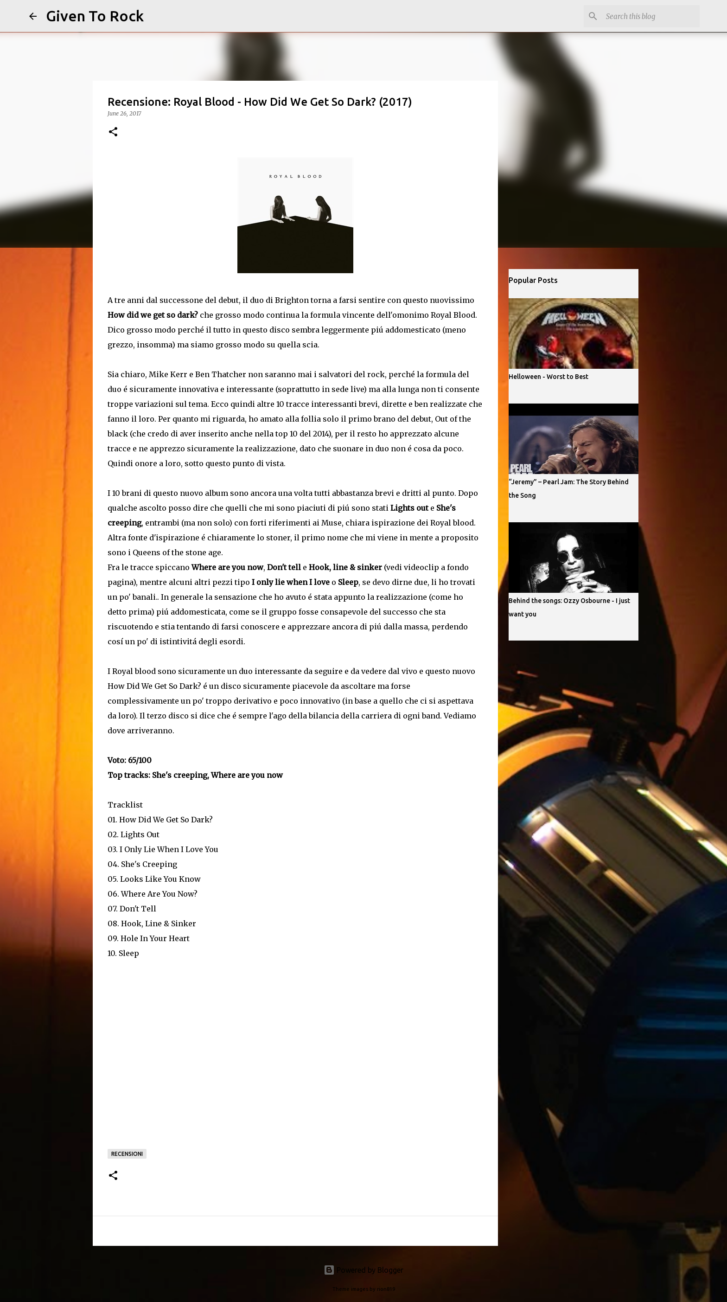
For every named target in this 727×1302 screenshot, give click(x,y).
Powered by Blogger (363, 1270)
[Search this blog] (651, 16)
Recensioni (127, 1154)
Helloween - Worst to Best (548, 376)
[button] (113, 132)
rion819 (386, 1289)
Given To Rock (95, 15)
